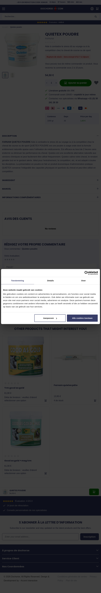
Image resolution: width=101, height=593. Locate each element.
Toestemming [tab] (17, 280)
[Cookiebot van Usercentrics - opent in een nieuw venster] (86, 273)
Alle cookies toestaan (82, 318)
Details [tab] (50, 280)
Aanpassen (50, 318)
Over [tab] (83, 280)
